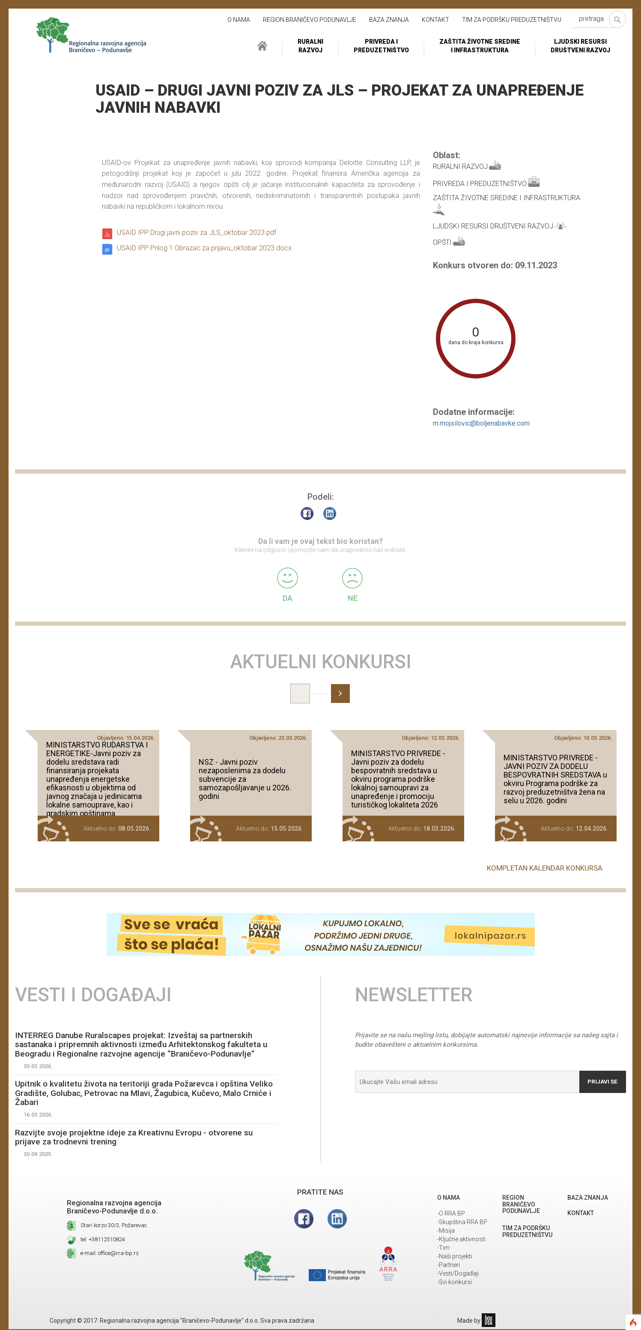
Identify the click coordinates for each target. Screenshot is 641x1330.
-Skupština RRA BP (462, 1222)
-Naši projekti (454, 1257)
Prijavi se (601, 1080)
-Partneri (448, 1265)
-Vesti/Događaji (458, 1274)
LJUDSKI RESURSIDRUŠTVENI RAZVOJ (580, 46)
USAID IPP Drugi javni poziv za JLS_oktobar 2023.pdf (196, 232)
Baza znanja (389, 19)
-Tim (443, 1248)
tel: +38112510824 (102, 1240)
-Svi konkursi (454, 1282)
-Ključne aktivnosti (461, 1240)
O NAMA (238, 19)
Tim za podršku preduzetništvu (511, 19)
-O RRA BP (451, 1214)
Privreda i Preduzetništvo (381, 46)
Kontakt (435, 19)
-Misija (446, 1231)
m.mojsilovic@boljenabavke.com (481, 423)
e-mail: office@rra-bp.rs (109, 1254)
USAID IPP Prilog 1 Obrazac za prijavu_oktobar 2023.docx (204, 248)
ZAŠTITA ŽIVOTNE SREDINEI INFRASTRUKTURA (479, 46)
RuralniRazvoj (310, 46)
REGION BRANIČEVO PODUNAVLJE (309, 19)
